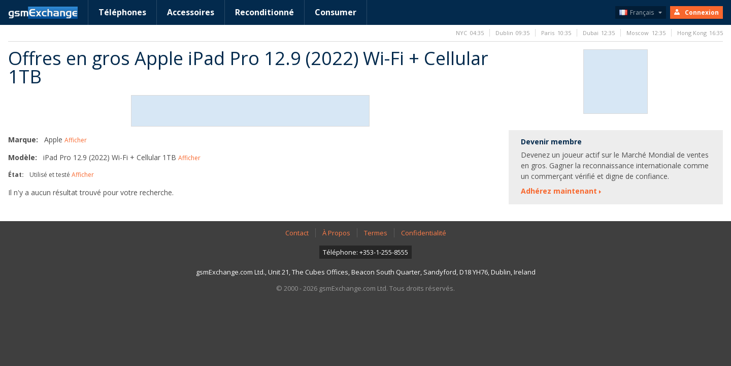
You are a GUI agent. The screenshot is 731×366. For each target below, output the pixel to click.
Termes (375, 232)
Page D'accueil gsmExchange (43, 13)
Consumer (335, 12)
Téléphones (122, 12)
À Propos (336, 232)
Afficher (75, 140)
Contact (297, 232)
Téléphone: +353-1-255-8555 (365, 252)
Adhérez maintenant (559, 191)
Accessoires (190, 12)
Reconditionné (264, 12)
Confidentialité (423, 232)
